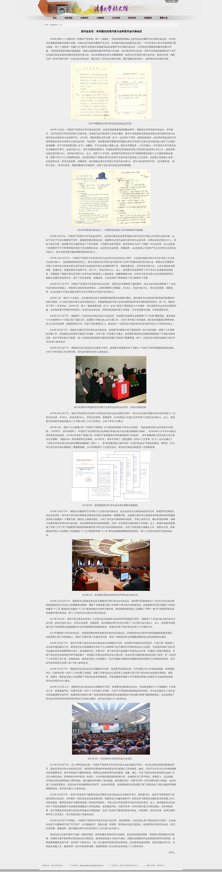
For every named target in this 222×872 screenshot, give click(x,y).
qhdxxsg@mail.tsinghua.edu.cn (91, 865)
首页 (55, 18)
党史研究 (132, 18)
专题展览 (148, 18)
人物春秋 (100, 18)
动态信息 (68, 18)
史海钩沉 (84, 18)
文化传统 (116, 18)
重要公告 (164, 18)
